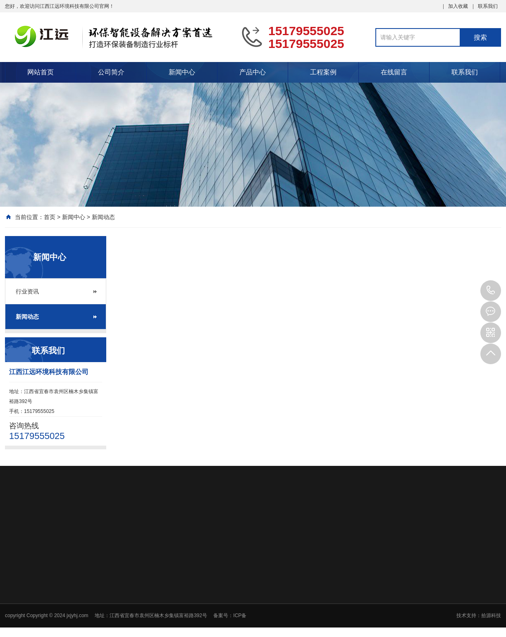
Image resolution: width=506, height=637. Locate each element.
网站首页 (40, 72)
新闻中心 (182, 72)
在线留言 (394, 72)
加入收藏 (458, 6)
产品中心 (252, 72)
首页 (49, 217)
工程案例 (323, 72)
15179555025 (490, 290)
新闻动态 (103, 217)
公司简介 (111, 72)
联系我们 (488, 6)
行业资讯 (27, 291)
